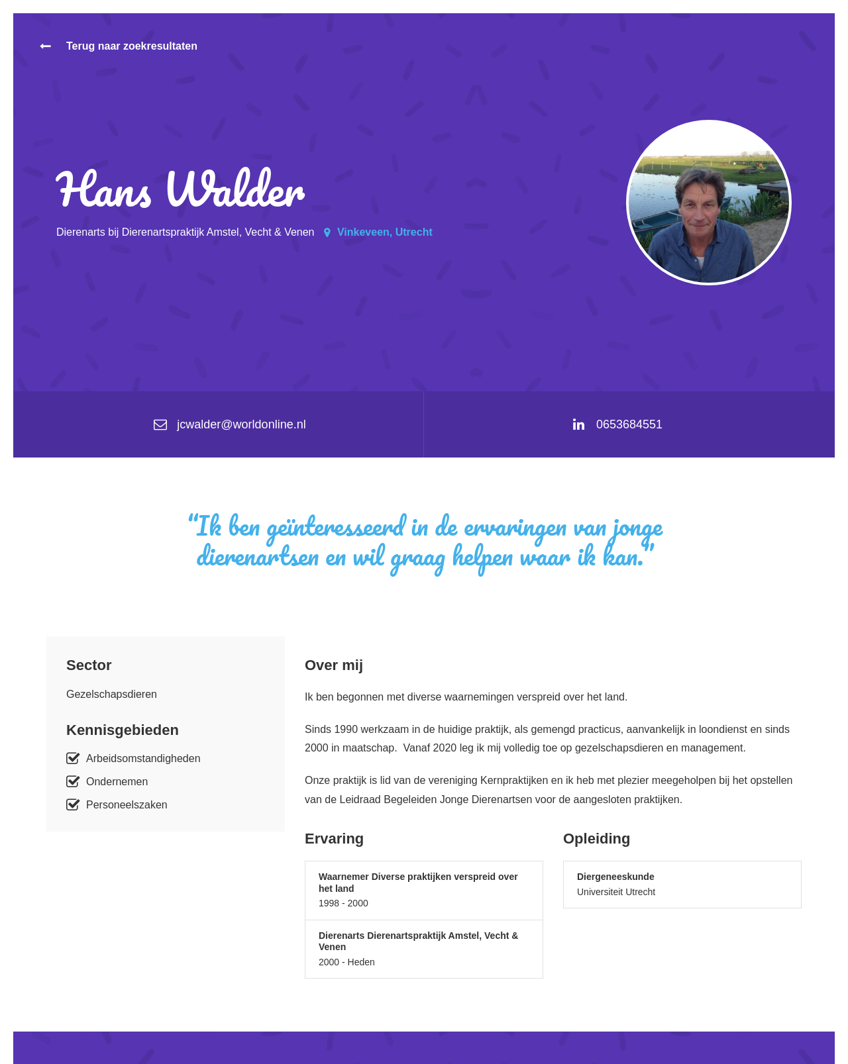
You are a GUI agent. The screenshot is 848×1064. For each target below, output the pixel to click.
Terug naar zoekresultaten (131, 46)
